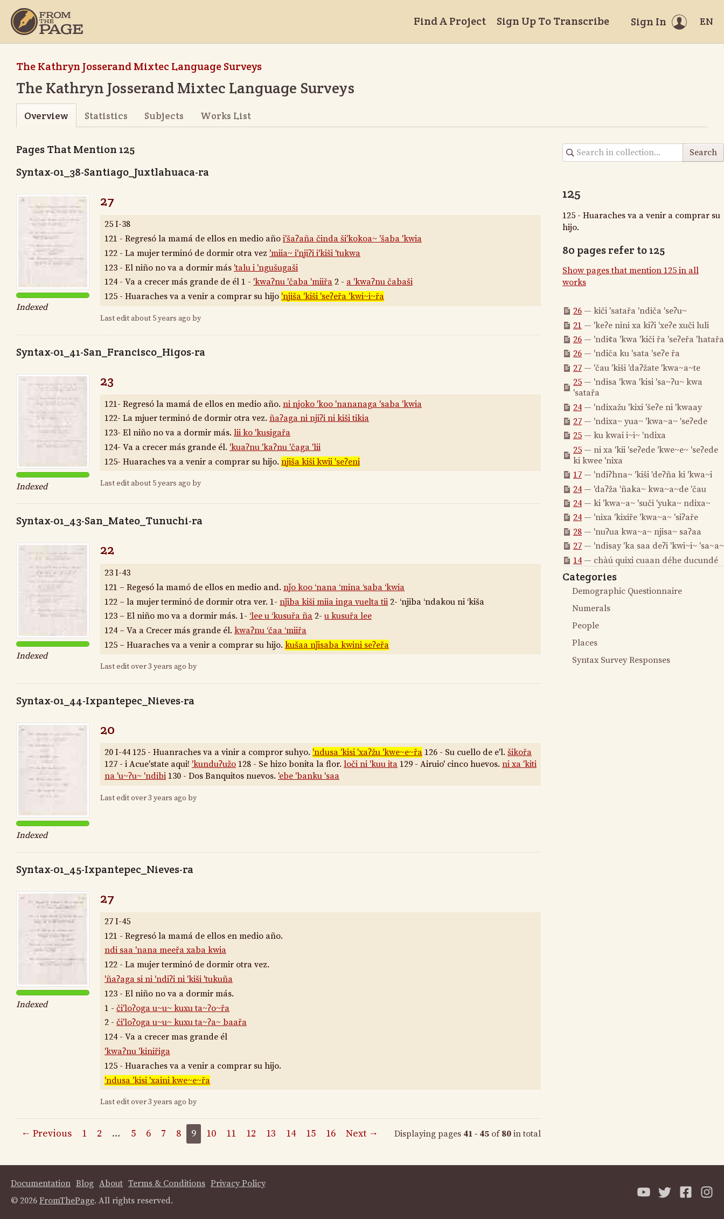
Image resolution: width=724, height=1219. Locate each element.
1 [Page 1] (84, 1133)
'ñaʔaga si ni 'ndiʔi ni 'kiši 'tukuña (169, 979)
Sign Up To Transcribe (553, 21)
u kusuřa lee (348, 616)
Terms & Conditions (166, 1183)
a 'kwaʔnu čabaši (379, 281)
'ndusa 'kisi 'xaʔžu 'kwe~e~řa (367, 752)
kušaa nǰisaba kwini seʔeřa (337, 645)
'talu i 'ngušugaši (266, 267)
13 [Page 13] (271, 1133)
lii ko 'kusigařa (262, 432)
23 (107, 380)
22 (107, 549)
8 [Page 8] (178, 1133)
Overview (46, 115)
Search (703, 152)
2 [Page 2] (99, 1133)
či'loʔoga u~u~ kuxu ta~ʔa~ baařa (181, 1022)
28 (577, 532)
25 (577, 382)
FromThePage (66, 1200)
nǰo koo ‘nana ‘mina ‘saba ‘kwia (344, 587)
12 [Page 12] (251, 1133)
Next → (362, 1133)
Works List (225, 115)
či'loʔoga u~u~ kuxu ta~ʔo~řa (172, 1008)
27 (107, 200)
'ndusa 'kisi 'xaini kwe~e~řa (157, 1080)
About (111, 1183)
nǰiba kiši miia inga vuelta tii (334, 602)
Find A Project (450, 21)
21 (577, 325)
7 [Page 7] (163, 1133)
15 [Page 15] (311, 1133)
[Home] (47, 21)
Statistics (106, 115)
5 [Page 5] (133, 1133)
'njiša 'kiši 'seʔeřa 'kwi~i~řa (332, 296)
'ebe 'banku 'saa (308, 776)
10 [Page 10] (211, 1133)
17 (577, 474)
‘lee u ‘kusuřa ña (280, 616)
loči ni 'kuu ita (371, 764)
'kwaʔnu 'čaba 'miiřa (292, 281)
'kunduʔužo (214, 764)
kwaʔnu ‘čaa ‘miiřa (270, 630)
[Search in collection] (623, 152)
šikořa (519, 752)
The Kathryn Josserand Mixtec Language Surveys (139, 66)
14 (577, 560)
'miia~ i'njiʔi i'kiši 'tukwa (314, 253)
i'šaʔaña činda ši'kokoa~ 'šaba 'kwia (352, 238)
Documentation (41, 1183)
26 (577, 311)
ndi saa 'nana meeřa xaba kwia (165, 950)
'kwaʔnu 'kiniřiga (137, 1051)
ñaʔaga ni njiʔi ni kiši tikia (319, 418)
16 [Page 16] (331, 1133)
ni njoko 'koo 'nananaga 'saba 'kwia (352, 404)
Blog (85, 1183)
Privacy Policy (238, 1183)
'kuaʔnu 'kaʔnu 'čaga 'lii (275, 447)
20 (107, 729)
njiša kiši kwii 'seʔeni (320, 461)
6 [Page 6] (148, 1133)
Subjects (164, 115)
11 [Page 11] (231, 1133)
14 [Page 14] (291, 1133)
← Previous (46, 1133)
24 (577, 407)
